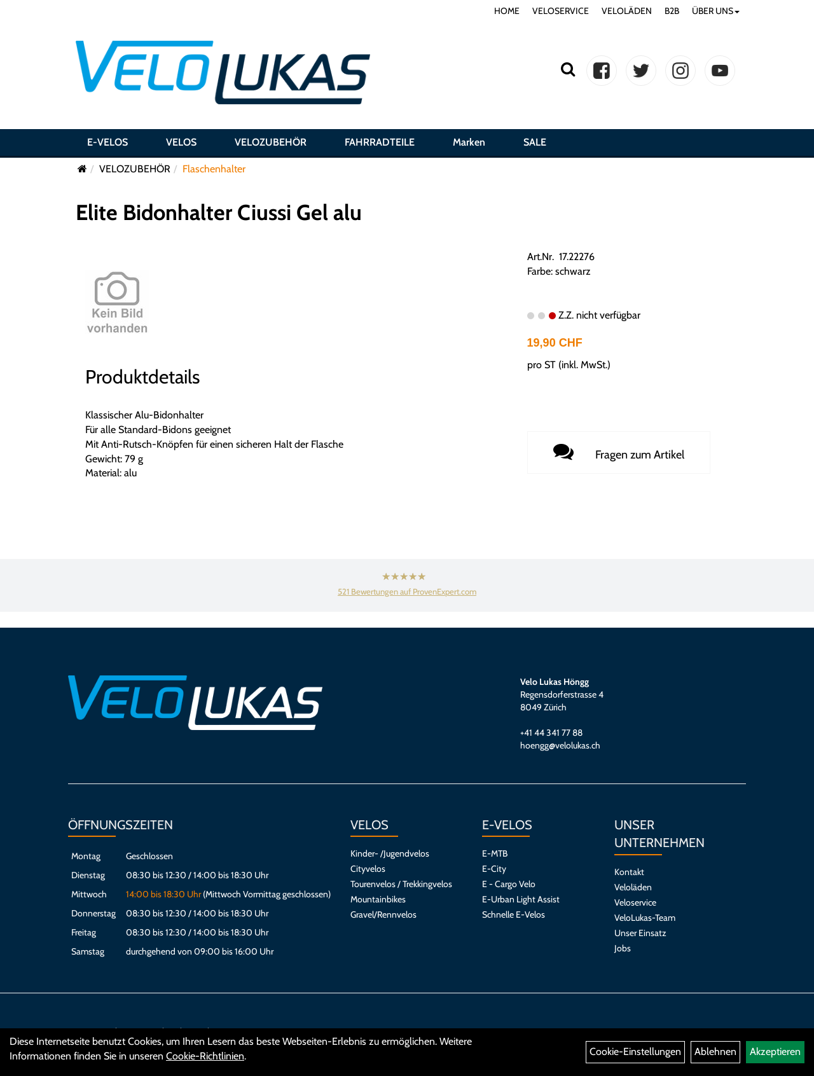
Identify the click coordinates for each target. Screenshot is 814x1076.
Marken (469, 142)
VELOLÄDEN (627, 11)
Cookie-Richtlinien (205, 1056)
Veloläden (633, 887)
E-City (494, 868)
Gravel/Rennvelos (383, 914)
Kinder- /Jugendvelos (389, 853)
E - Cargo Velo (508, 884)
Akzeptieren (775, 1051)
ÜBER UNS (716, 11)
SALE (534, 142)
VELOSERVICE (560, 11)
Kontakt (629, 872)
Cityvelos (367, 868)
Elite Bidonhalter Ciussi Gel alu (219, 212)
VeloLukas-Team (644, 917)
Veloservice (635, 902)
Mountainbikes (378, 899)
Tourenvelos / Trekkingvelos (401, 884)
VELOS (181, 142)
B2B (672, 11)
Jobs (622, 948)
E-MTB (494, 853)
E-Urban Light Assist (521, 899)
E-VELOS (107, 142)
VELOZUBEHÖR (271, 142)
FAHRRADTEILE (380, 142)
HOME (507, 11)
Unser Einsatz (640, 933)
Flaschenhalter (214, 169)
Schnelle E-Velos (513, 914)
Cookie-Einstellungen (635, 1051)
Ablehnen (715, 1051)
